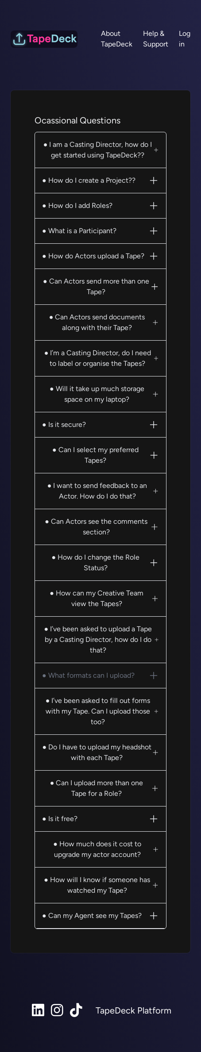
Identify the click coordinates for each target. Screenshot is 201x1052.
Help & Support (155, 38)
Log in (184, 38)
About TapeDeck (116, 38)
